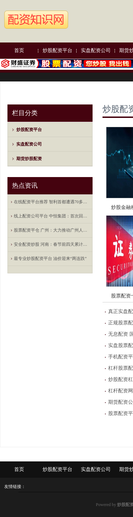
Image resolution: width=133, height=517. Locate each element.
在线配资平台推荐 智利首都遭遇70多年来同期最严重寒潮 (52, 201)
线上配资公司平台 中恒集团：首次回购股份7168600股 (52, 216)
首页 (19, 50)
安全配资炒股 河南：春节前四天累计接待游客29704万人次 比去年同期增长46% (52, 244)
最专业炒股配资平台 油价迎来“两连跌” (50, 258)
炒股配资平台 (57, 50)
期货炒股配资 (29, 158)
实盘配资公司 (96, 50)
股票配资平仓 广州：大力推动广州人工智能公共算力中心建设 (52, 230)
